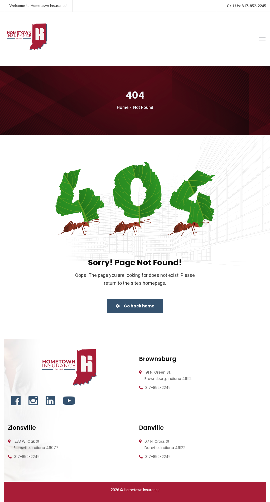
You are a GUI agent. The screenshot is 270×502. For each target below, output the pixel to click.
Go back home (135, 306)
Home (122, 107)
